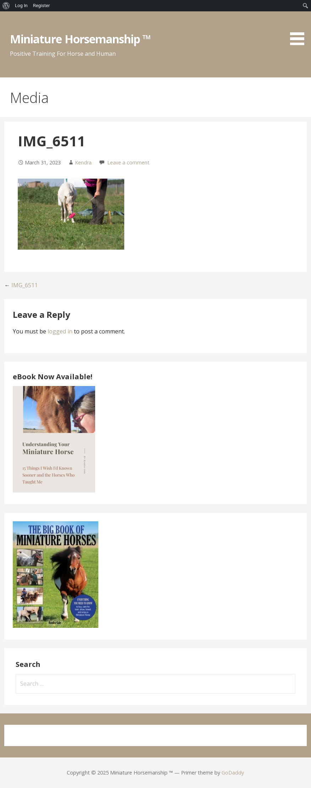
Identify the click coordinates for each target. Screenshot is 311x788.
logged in (60, 331)
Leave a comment (128, 162)
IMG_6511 (24, 285)
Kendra (83, 162)
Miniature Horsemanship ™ (80, 39)
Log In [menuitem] (21, 5)
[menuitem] (6, 5)
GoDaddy (233, 772)
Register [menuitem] (41, 5)
